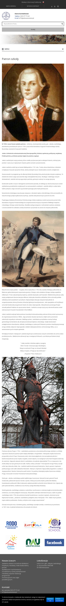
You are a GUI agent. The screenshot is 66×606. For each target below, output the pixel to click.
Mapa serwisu (11, 6)
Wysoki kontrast (33, 6)
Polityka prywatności (59, 600)
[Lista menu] (63, 49)
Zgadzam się (50, 600)
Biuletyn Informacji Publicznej (33, 2)
